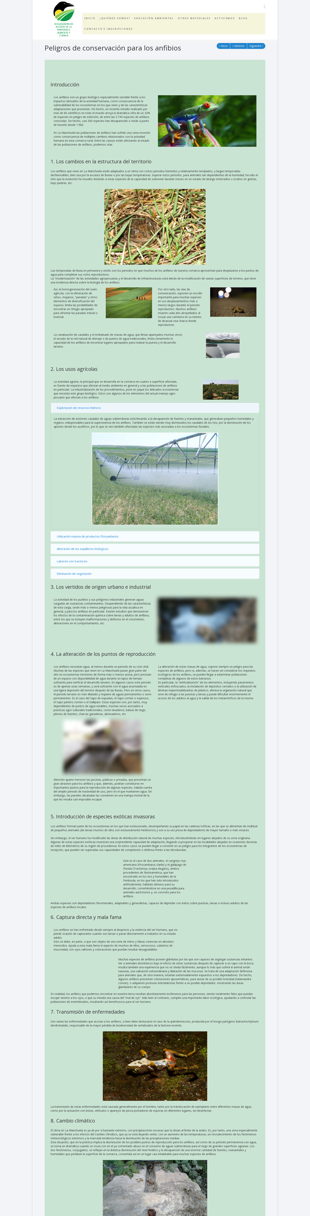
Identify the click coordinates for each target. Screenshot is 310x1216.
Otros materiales (194, 18)
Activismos (225, 18)
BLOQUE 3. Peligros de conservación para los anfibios (85, 1197)
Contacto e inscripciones (108, 29)
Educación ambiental (154, 18)
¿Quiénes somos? (114, 18)
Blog (243, 18)
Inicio (89, 18)
